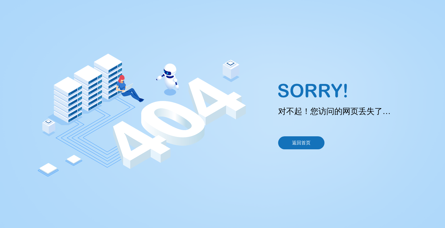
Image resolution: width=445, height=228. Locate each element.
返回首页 (301, 142)
